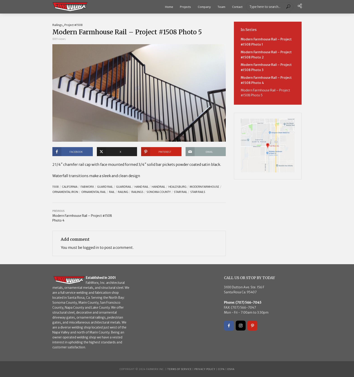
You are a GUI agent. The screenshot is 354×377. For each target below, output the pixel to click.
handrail (158, 186)
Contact (237, 7)
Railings (57, 25)
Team (221, 7)
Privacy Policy (204, 369)
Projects (185, 7)
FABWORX (87, 186)
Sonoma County (159, 192)
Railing (123, 192)
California (69, 186)
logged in (91, 247)
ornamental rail (93, 192)
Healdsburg (177, 186)
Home (169, 7)
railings (137, 192)
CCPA (221, 369)
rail (112, 192)
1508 (55, 186)
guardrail (123, 186)
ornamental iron (65, 192)
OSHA (231, 369)
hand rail (142, 186)
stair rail (180, 192)
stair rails (197, 192)
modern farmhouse (204, 186)
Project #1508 (73, 25)
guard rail (105, 186)
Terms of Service (179, 369)
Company (204, 7)
